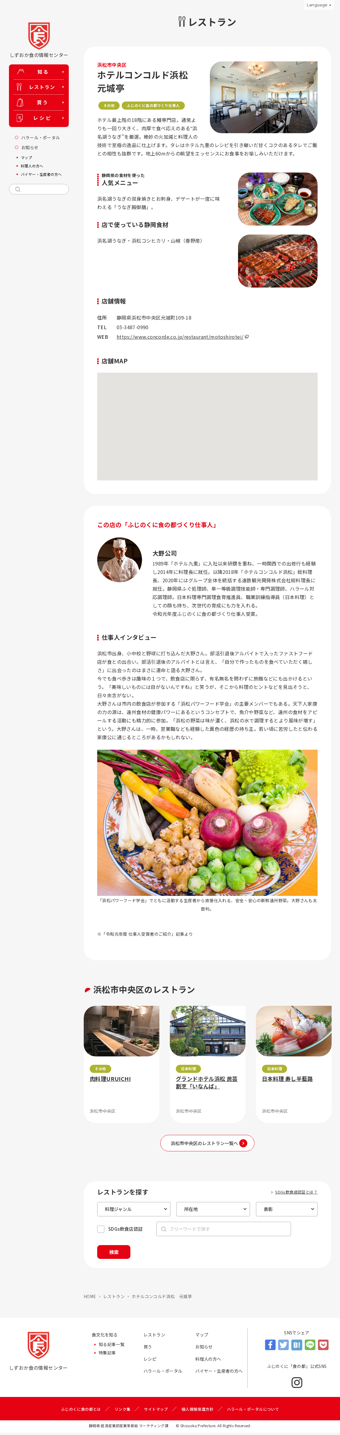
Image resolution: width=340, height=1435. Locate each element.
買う (148, 1350)
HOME (90, 1299)
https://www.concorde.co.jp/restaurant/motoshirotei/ (180, 336)
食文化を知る (106, 1337)
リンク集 (120, 1411)
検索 (119, 1253)
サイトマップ (155, 1411)
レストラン (114, 1299)
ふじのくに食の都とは (76, 1411)
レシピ (151, 1363)
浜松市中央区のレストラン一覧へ (204, 1143)
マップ (202, 1337)
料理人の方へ (210, 1363)
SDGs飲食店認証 (125, 1229)
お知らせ (205, 1350)
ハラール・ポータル (166, 1376)
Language (317, 4)
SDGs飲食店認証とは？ (296, 1192)
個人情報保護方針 (198, 1411)
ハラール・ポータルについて (257, 1411)
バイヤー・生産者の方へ (219, 1380)
